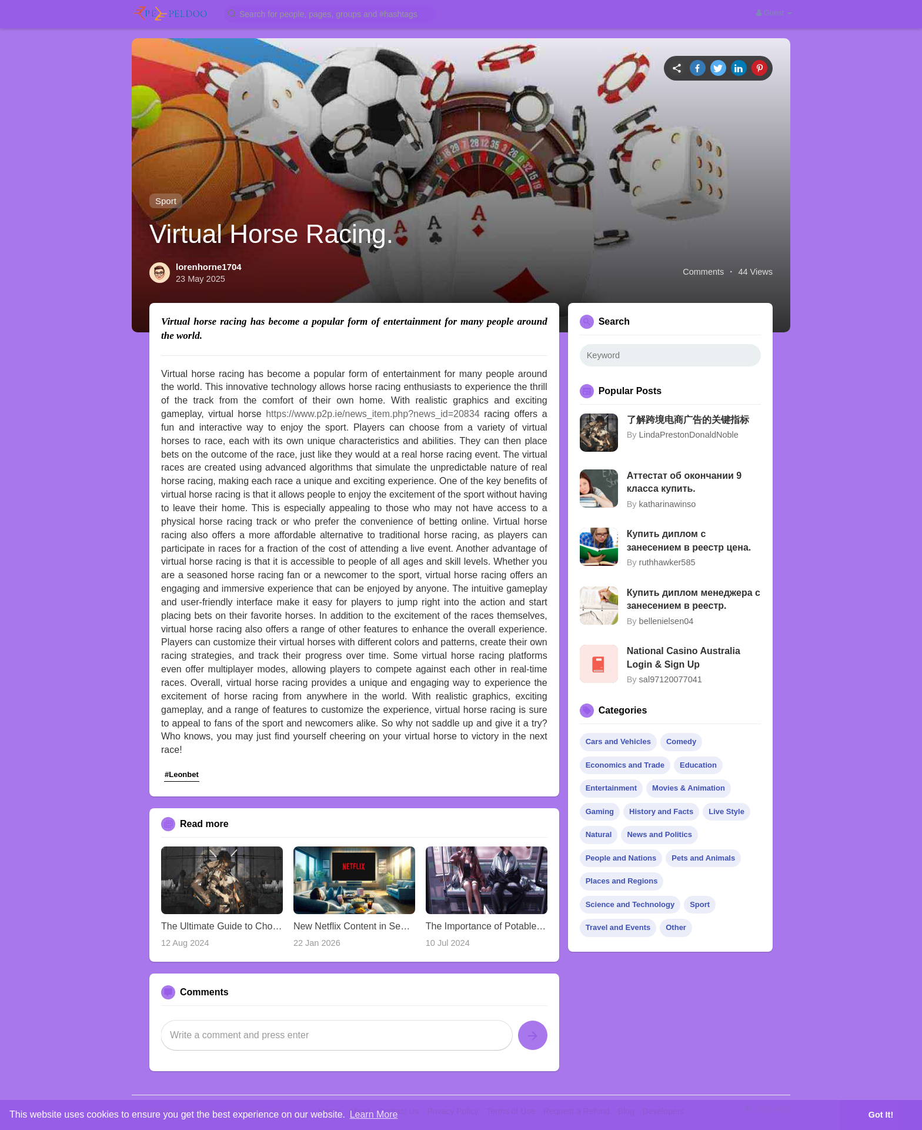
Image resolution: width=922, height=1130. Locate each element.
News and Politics (659, 834)
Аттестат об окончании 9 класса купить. (684, 482)
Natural (599, 834)
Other (676, 927)
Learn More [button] (374, 1114)
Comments (703, 271)
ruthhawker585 (667, 562)
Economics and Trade (625, 765)
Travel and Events (618, 927)
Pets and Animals (703, 858)
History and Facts (661, 811)
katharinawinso (667, 504)
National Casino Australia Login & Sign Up (683, 657)
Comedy (681, 741)
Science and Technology (630, 904)
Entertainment (611, 788)
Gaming (600, 811)
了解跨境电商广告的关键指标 (688, 420)
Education (698, 765)
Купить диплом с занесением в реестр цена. (689, 540)
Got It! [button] (880, 1114)
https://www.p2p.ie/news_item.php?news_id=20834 (372, 414)
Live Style (726, 811)
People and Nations (621, 858)
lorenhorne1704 (209, 267)
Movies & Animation (688, 788)
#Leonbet (182, 774)
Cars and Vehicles (618, 741)
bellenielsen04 (666, 621)
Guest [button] (774, 12)
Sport (165, 201)
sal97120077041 (670, 679)
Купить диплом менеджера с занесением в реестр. (693, 599)
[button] (330, 13)
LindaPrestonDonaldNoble (689, 434)
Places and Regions (622, 880)
